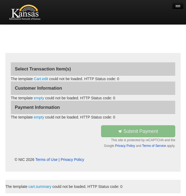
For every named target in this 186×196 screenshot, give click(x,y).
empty (39, 98)
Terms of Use (46, 159)
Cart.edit (41, 79)
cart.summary (40, 186)
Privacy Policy (125, 146)
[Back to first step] (25, 12)
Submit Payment (138, 131)
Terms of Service (154, 146)
